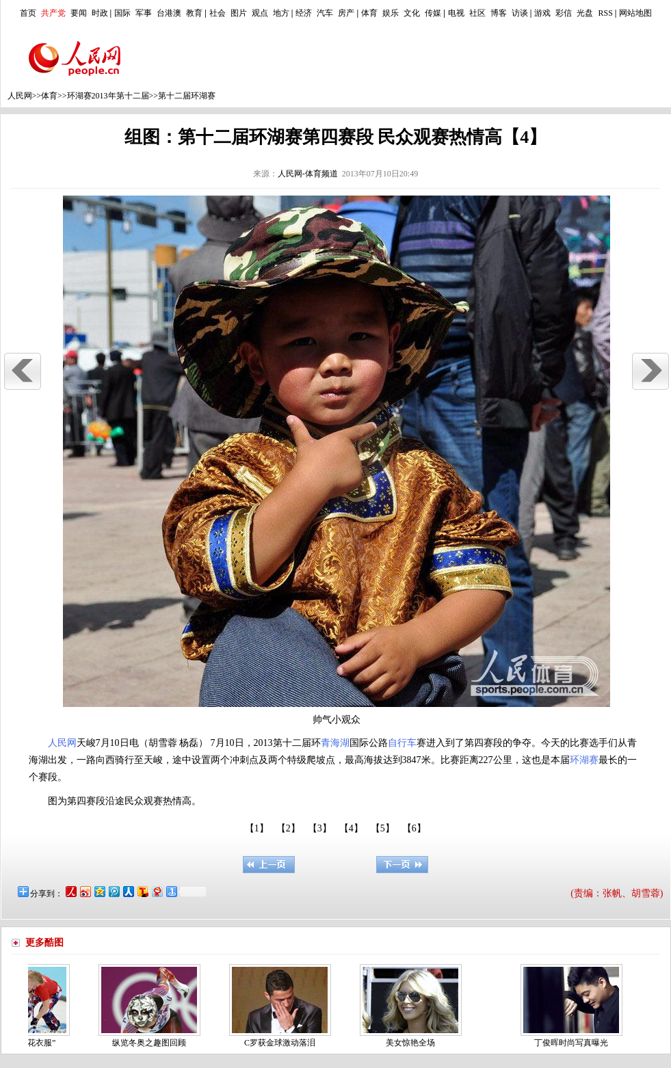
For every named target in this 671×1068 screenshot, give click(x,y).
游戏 (542, 13)
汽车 (325, 13)
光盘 (585, 13)
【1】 (257, 828)
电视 (456, 13)
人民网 (20, 96)
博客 (498, 13)
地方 (281, 13)
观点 (260, 13)
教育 (194, 13)
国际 (122, 13)
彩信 (563, 13)
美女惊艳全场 (413, 1042)
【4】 (351, 828)
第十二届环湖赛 (186, 96)
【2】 (288, 828)
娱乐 (390, 13)
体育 (369, 13)
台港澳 (169, 13)
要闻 (78, 13)
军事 (143, 13)
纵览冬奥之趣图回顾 (152, 1042)
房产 (346, 13)
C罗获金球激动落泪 (283, 1042)
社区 (477, 13)
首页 (28, 13)
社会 (217, 13)
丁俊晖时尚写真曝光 (574, 1042)
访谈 (520, 13)
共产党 (53, 13)
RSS (605, 13)
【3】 (320, 828)
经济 (303, 13)
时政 (100, 13)
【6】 (414, 828)
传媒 (433, 13)
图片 (239, 13)
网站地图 (635, 13)
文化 (412, 13)
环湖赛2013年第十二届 (108, 96)
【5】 (383, 828)
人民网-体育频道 (308, 173)
